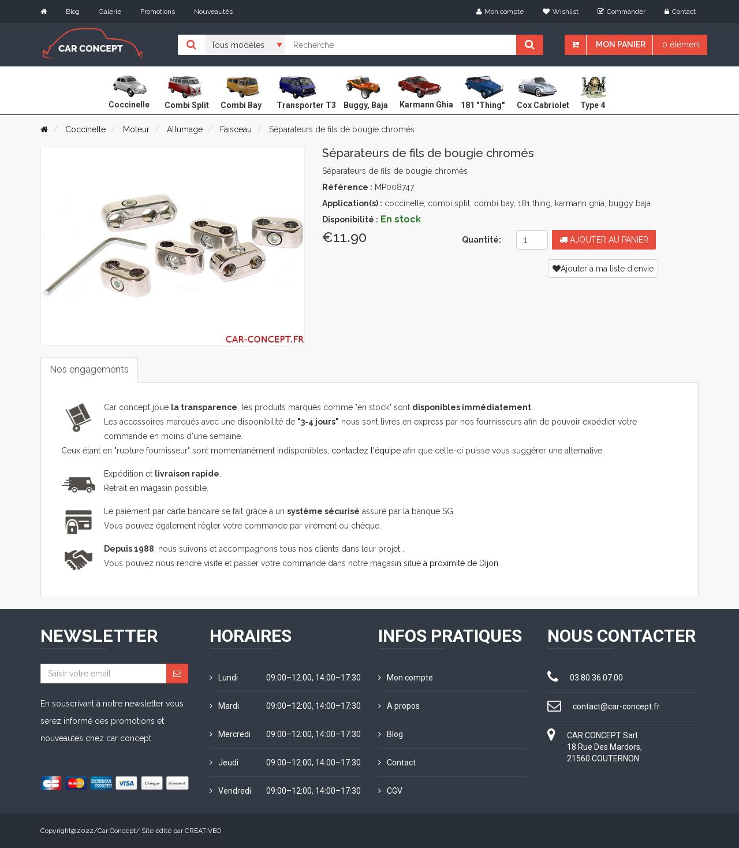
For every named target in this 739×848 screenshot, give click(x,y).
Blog (73, 12)
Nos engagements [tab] (89, 369)
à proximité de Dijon (460, 563)
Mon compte (500, 12)
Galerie (110, 12)
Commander (621, 12)
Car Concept (117, 831)
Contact (680, 12)
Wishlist (560, 12)
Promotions (157, 12)
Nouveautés (213, 12)
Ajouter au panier (603, 239)
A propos (399, 706)
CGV (390, 790)
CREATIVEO (203, 831)
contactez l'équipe (366, 450)
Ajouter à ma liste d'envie (603, 268)
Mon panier (620, 44)
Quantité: (481, 239)
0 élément (681, 44)
